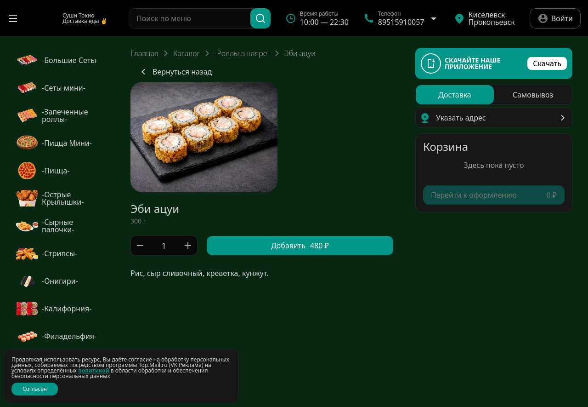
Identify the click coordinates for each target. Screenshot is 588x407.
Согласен (35, 389)
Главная (144, 53)
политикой (93, 370)
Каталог (186, 53)
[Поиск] (260, 18)
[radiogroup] (493, 95)
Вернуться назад (175, 71)
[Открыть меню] (13, 18)
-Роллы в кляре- (242, 53)
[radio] (455, 94)
